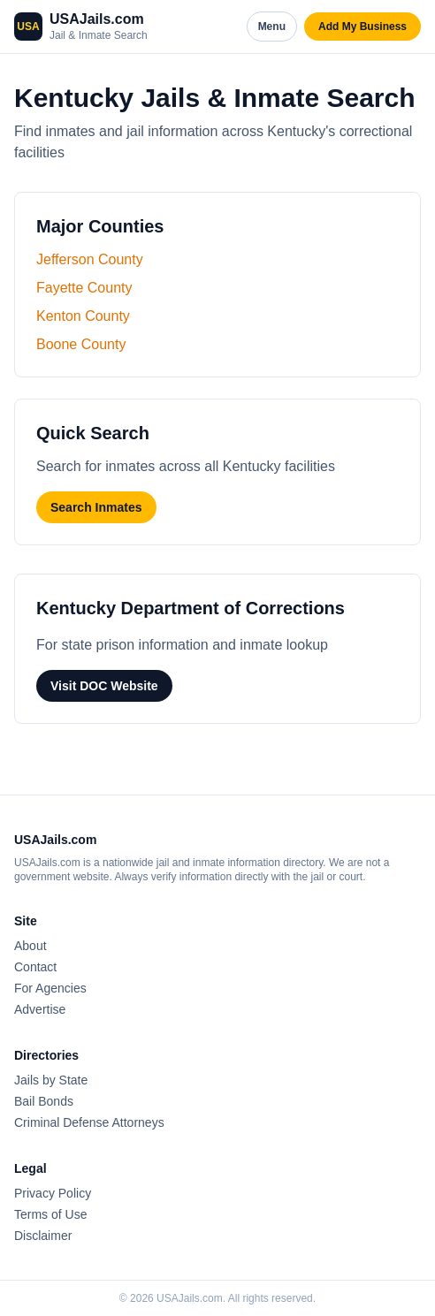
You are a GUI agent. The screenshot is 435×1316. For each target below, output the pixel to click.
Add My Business (362, 26)
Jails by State (51, 1080)
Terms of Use (50, 1214)
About (30, 946)
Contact (35, 967)
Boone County (81, 344)
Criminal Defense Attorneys (89, 1122)
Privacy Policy (52, 1193)
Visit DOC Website (104, 686)
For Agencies (50, 988)
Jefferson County (89, 259)
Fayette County (84, 287)
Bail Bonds (43, 1101)
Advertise (39, 1009)
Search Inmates (96, 507)
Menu (272, 26)
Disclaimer (43, 1236)
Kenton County (83, 315)
